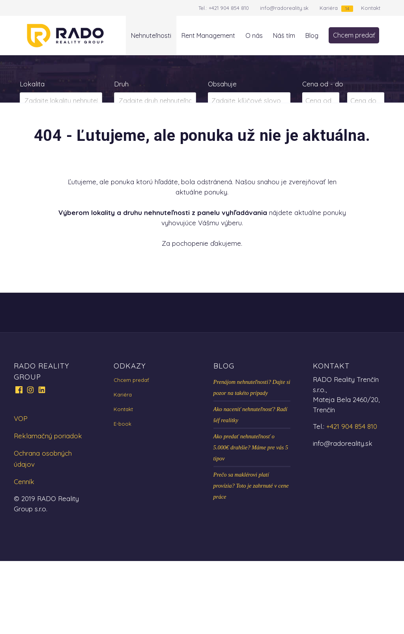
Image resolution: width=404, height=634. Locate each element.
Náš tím (284, 35)
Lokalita (32, 84)
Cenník (24, 554)
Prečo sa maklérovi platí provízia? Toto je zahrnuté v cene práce (251, 558)
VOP (21, 491)
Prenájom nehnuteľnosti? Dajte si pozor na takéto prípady (251, 460)
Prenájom (97, 132)
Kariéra (329, 8)
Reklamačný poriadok (48, 509)
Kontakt (370, 8)
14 (347, 8)
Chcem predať (354, 35)
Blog (311, 35)
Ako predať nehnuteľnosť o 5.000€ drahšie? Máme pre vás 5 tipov (250, 520)
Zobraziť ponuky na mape (202, 132)
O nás (254, 35)
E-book (122, 497)
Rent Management (208, 35)
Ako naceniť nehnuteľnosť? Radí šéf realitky (250, 487)
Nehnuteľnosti (151, 35)
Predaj (45, 132)
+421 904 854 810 (229, 8)
